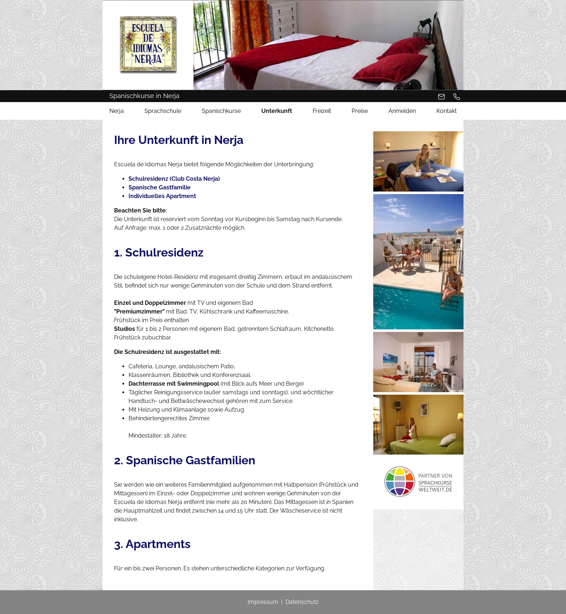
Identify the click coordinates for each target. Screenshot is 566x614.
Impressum (263, 601)
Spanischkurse (221, 111)
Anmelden (402, 111)
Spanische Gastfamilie (160, 187)
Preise (360, 111)
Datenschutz (302, 601)
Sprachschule (162, 111)
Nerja (116, 111)
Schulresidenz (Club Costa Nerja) (174, 178)
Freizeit (322, 111)
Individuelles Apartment (162, 196)
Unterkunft (276, 111)
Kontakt (446, 111)
